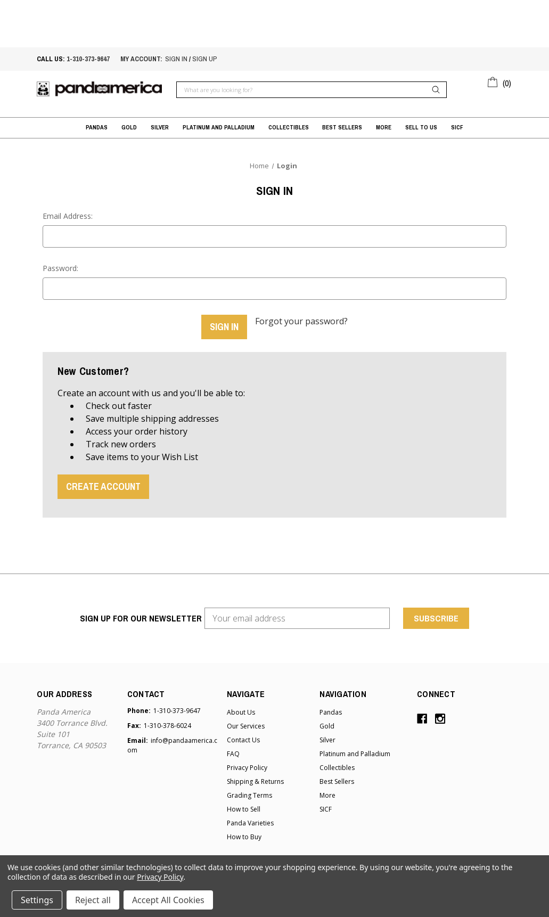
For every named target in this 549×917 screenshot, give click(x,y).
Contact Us (243, 738)
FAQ (233, 752)
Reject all (93, 900)
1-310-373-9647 (88, 58)
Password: (60, 268)
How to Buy (244, 835)
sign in (176, 58)
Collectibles (288, 127)
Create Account (103, 485)
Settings (37, 900)
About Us (241, 711)
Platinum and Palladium (219, 127)
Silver (160, 127)
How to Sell (243, 808)
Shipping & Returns (255, 780)
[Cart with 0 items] (499, 81)
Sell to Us (421, 127)
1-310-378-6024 (167, 724)
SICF (457, 127)
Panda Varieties (250, 821)
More (383, 127)
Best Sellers (342, 127)
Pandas (97, 127)
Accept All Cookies (168, 900)
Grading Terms (249, 794)
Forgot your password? (301, 321)
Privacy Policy (247, 766)
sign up (204, 58)
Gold (129, 127)
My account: (141, 58)
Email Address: (68, 216)
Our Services (246, 725)
